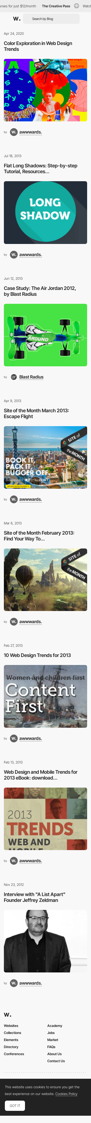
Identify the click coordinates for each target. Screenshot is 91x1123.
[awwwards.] (26, 132)
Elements (11, 1040)
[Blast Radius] (26, 377)
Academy (54, 1026)
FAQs (51, 1047)
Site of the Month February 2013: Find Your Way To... (39, 536)
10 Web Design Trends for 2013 (37, 655)
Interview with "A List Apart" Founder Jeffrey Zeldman (35, 897)
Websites (11, 1026)
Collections (12, 1033)
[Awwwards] (16, 19)
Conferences (14, 1054)
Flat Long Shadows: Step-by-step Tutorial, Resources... (40, 168)
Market (52, 1040)
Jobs (51, 1033)
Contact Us (56, 1061)
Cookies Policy (66, 1094)
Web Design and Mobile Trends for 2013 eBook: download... (40, 775)
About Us (54, 1054)
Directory (11, 1047)
